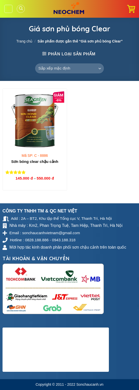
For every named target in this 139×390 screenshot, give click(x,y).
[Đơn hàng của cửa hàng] (69, 68)
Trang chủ (24, 41)
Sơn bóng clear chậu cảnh (34, 161)
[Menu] (8, 9)
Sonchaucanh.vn (89, 384)
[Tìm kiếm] (21, 9)
